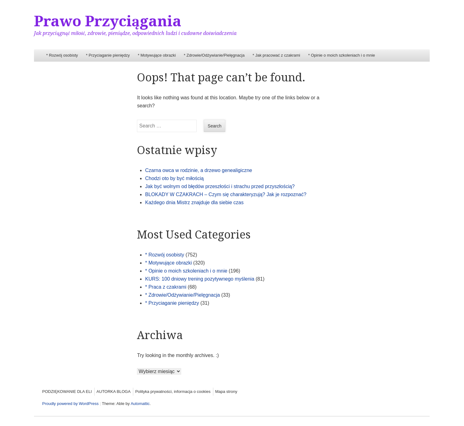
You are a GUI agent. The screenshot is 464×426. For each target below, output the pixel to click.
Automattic (140, 403)
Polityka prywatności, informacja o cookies (173, 391)
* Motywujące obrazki (157, 55)
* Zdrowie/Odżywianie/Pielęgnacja (214, 55)
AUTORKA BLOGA (113, 391)
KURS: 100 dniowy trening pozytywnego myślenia (199, 279)
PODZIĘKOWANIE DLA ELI (67, 391)
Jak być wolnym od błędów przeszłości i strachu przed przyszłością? (220, 186)
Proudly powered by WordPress (70, 403)
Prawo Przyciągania (107, 21)
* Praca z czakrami (165, 287)
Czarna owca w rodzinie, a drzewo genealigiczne (198, 170)
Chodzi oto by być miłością (174, 178)
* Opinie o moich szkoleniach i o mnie (341, 55)
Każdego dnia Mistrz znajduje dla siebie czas (194, 202)
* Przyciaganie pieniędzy (108, 55)
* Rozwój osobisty (62, 55)
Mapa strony (226, 391)
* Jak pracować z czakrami (276, 55)
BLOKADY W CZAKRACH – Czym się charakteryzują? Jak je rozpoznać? (225, 194)
